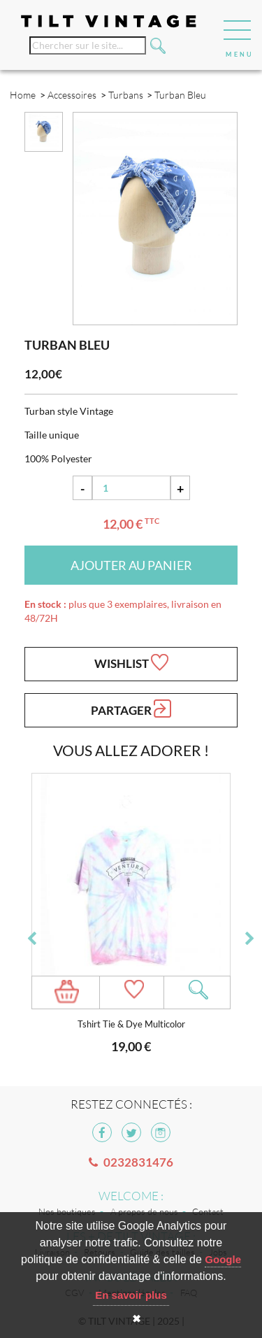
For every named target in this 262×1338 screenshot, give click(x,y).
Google (223, 1259)
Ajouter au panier (131, 565)
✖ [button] (136, 1319)
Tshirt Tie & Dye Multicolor (131, 1024)
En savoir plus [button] (131, 1295)
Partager (131, 708)
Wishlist (131, 662)
